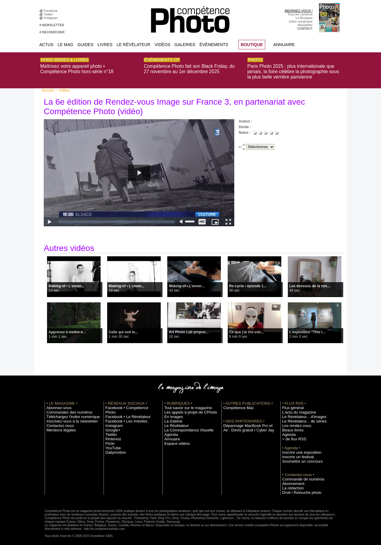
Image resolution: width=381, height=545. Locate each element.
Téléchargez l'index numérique (68, 413)
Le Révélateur (133, 44)
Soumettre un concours (298, 458)
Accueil (47, 87)
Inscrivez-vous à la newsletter (67, 418)
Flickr (109, 436)
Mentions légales (58, 427)
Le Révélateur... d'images (300, 413)
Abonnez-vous (56, 404)
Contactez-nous (57, 422)
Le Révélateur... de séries (300, 418)
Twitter (49, 14)
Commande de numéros (299, 476)
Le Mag (65, 44)
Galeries (184, 44)
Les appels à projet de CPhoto (185, 409)
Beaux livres (290, 427)
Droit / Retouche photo (298, 489)
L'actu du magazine (296, 409)
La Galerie (171, 418)
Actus (46, 44)
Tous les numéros (300, 14)
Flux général (291, 404)
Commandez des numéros (65, 409)
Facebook (52, 10)
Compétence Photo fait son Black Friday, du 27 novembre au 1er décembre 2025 (187, 67)
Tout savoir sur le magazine (183, 404)
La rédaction (291, 485)
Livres (105, 44)
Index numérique (301, 21)
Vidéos (162, 44)
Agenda (169, 431)
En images (171, 413)
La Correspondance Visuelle (184, 427)
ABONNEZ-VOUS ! (299, 10)
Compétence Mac (235, 404)
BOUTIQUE (252, 44)
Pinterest (111, 431)
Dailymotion (113, 445)
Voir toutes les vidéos (194, 355)
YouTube (111, 440)
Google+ (111, 422)
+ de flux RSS (292, 436)
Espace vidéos (174, 440)
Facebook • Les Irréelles (122, 413)
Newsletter (305, 25)
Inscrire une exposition (298, 449)
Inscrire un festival (295, 454)
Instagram (52, 18)
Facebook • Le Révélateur (123, 409)
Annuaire (284, 44)
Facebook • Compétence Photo (127, 404)
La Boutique (304, 18)
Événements (213, 44)
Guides (85, 44)
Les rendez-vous (294, 422)
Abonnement (291, 480)
